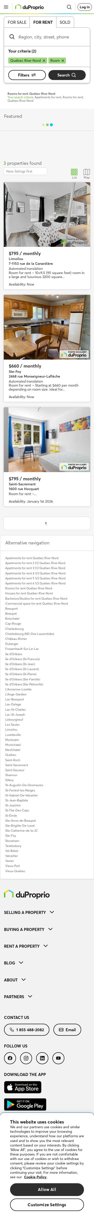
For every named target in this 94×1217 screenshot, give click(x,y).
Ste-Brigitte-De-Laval (20, 825)
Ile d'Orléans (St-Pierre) (20, 674)
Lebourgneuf (14, 719)
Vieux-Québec (15, 871)
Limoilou (11, 729)
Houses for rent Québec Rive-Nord (29, 593)
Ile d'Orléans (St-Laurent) (22, 669)
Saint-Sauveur (14, 770)
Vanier (9, 861)
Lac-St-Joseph (15, 714)
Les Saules (12, 724)
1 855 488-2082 (27, 1029)
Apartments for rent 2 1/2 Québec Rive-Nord (35, 563)
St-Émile (11, 815)
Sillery (9, 780)
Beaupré (11, 613)
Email (67, 1029)
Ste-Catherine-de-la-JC (21, 830)
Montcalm (12, 740)
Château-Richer (16, 639)
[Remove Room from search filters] (57, 61)
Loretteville (13, 735)
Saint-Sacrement (16, 765)
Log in (85, 7)
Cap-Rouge (13, 623)
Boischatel (12, 618)
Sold (65, 22)
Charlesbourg (14, 629)
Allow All (47, 1189)
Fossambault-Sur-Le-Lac (22, 649)
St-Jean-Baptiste (16, 800)
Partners (18, 996)
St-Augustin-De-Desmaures (24, 785)
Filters (27, 75)
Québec (10, 755)
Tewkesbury (13, 846)
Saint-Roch (12, 760)
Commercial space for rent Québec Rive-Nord (36, 603)
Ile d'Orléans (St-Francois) (22, 659)
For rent (43, 22)
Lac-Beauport (14, 699)
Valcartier (11, 856)
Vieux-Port (12, 866)
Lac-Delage (13, 704)
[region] (47, 1165)
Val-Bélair (11, 851)
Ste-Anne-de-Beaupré (20, 820)
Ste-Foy (10, 835)
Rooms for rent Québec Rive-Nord (28, 588)
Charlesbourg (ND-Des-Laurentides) (29, 634)
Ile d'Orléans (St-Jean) (20, 664)
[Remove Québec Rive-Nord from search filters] (27, 61)
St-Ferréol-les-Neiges (20, 790)
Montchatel (13, 745)
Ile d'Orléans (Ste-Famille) (22, 679)
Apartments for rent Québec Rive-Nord (31, 558)
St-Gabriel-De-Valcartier (21, 795)
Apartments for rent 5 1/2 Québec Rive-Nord (35, 578)
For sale (17, 22)
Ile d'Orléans (13, 654)
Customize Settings (47, 1204)
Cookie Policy (35, 1177)
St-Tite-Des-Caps (17, 810)
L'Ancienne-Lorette (18, 689)
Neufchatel (12, 750)
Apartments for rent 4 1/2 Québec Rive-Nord (35, 573)
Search (66, 75)
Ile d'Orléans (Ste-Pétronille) (24, 684)
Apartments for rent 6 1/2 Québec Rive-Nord (35, 583)
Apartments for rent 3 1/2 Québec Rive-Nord (35, 568)
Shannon (11, 775)
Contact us (16, 1017)
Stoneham (12, 841)
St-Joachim (13, 805)
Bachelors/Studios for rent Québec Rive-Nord (36, 598)
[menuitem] (47, 912)
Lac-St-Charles (15, 709)
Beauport (11, 608)
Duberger (11, 644)
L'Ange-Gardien (16, 694)
